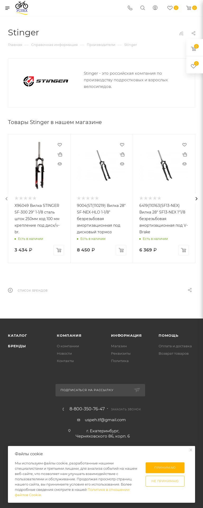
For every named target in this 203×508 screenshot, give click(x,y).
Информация (126, 335)
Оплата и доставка (175, 345)
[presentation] (6, 198)
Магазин (119, 345)
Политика (120, 360)
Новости (64, 353)
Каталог (17, 335)
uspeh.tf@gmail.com (105, 419)
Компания (69, 335)
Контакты (65, 360)
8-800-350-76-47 (87, 408)
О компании (68, 345)
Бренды (17, 345)
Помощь (168, 335)
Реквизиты (121, 353)
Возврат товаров (174, 353)
